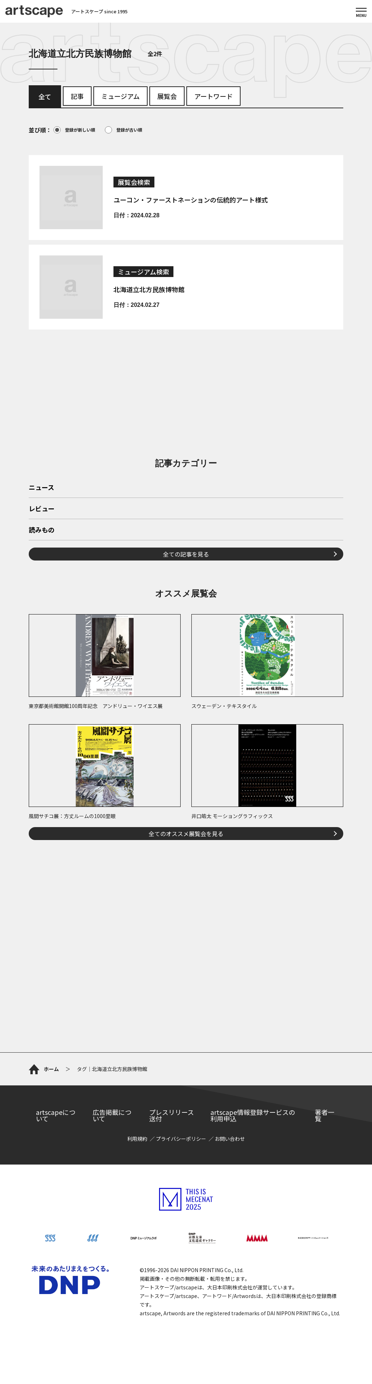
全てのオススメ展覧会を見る (186, 833)
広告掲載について (112, 1115)
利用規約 (137, 1138)
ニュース (41, 488)
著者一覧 (324, 1115)
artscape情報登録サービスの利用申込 (252, 1115)
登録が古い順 (123, 129)
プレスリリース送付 (171, 1115)
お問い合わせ (230, 1138)
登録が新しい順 (74, 129)
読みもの (42, 530)
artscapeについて (55, 1115)
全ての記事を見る (186, 554)
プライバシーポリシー (181, 1138)
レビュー (42, 509)
